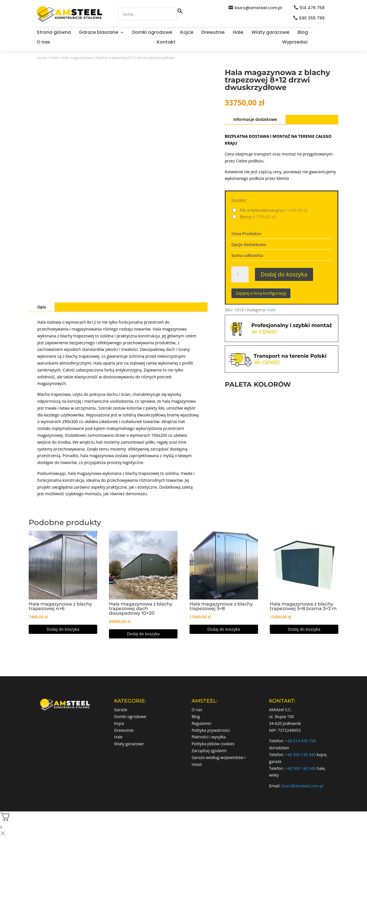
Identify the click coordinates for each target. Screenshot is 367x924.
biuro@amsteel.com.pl (258, 8)
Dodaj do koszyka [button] (143, 633)
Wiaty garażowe (270, 33)
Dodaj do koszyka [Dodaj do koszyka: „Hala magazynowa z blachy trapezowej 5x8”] (223, 629)
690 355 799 (312, 18)
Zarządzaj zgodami (209, 750)
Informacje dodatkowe (255, 119)
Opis (41, 307)
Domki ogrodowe (152, 33)
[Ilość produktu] (240, 274)
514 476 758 (312, 8)
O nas (43, 42)
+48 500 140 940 (300, 768)
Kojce (186, 33)
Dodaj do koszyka (284, 274)
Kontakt (166, 42)
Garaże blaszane (98, 33)
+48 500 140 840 (300, 754)
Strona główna (54, 33)
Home (42, 57)
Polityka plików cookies (213, 743)
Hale (238, 33)
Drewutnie (213, 33)
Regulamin (201, 723)
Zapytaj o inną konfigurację (261, 293)
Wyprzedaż (295, 42)
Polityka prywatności (211, 730)
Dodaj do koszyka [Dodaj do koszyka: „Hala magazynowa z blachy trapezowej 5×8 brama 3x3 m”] (304, 629)
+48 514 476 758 (300, 741)
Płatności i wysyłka (209, 737)
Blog (303, 33)
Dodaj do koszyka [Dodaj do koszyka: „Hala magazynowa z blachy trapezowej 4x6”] (63, 629)
